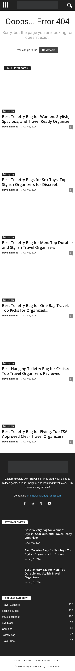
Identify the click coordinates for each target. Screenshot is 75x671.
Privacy (27, 660)
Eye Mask (7, 622)
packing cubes (10, 610)
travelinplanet (10, 126)
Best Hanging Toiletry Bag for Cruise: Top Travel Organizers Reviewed (35, 371)
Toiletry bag (8, 111)
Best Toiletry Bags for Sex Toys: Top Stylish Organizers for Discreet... (34, 182)
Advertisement (42, 660)
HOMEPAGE (48, 50)
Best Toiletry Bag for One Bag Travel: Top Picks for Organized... (35, 308)
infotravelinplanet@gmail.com (44, 495)
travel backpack (11, 616)
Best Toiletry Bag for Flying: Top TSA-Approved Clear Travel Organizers (35, 434)
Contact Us (60, 660)
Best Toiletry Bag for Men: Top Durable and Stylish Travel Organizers (37, 245)
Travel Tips (8, 640)
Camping (7, 628)
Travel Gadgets (11, 604)
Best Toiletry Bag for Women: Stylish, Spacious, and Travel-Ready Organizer (36, 119)
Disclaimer (14, 660)
